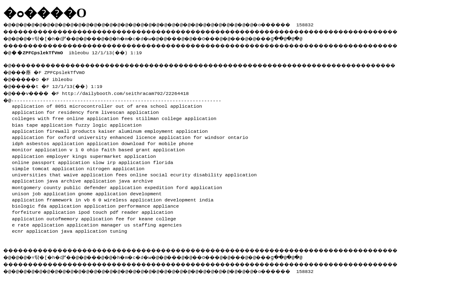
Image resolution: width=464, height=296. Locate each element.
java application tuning (94, 228)
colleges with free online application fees (72, 116)
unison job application (43, 191)
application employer (40, 153)
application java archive (46, 178)
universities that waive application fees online (79, 172)
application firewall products (53, 128)
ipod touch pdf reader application (125, 209)
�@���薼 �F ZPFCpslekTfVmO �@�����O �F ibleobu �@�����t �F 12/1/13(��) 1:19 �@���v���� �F (56, 80)
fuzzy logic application (108, 122)
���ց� (298, 37)
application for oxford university (59, 135)
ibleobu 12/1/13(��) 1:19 (78, 51)
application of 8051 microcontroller (62, 103)
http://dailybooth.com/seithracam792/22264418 (132, 91)
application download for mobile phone (140, 141)
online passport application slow (58, 160)
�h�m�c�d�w (145, 37)
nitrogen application (115, 166)
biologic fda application (46, 203)
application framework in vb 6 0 (56, 197)
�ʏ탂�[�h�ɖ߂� (53, 37)
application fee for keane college (128, 216)
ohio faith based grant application (135, 147)
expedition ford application (183, 185)
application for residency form (55, 109)
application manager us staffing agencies (124, 222)
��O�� (226, 37)
